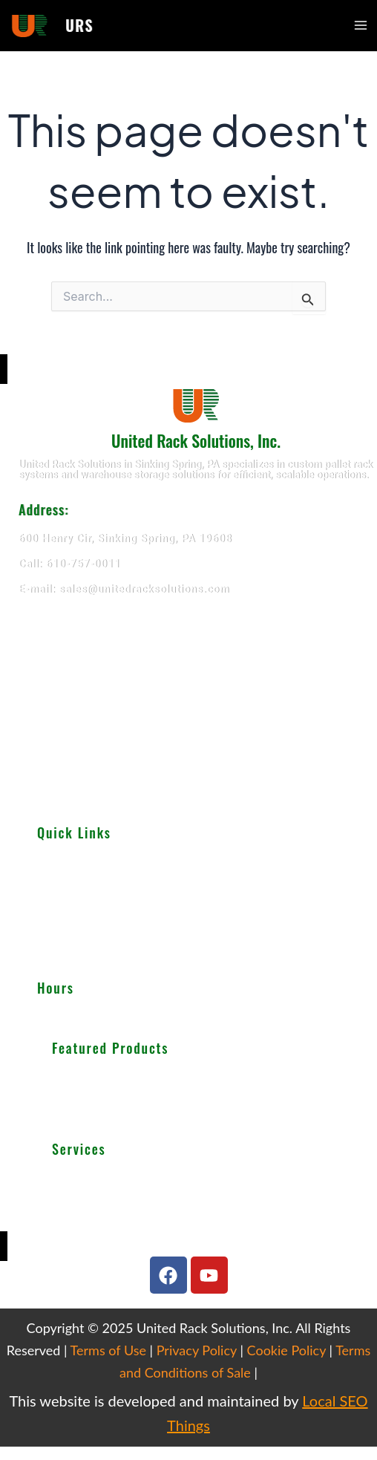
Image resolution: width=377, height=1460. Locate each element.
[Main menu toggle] (360, 25)
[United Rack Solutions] (188, 705)
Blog (47, 943)
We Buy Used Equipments (111, 1213)
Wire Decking (90, 1113)
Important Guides (77, 927)
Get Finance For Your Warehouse (127, 1231)
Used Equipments (78, 894)
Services (57, 910)
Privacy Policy (197, 1350)
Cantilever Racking (95, 1095)
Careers (55, 959)
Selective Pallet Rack (100, 1077)
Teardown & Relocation (105, 1178)
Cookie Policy (286, 1350)
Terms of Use (108, 1350)
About (51, 861)
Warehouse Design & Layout (117, 1196)
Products (58, 878)
